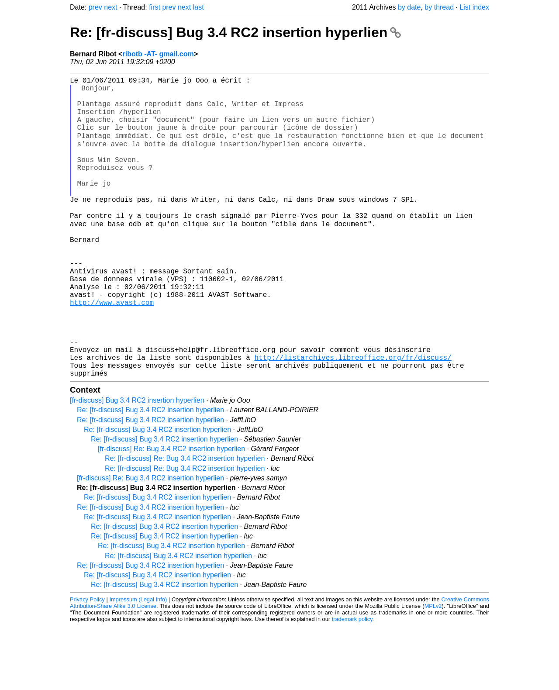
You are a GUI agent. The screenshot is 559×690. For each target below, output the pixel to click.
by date (409, 7)
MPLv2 (433, 670)
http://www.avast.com (112, 350)
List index (474, 7)
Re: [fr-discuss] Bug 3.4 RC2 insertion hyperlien (235, 32)
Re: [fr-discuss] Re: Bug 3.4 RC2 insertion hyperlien (185, 522)
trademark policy (352, 683)
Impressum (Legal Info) (138, 663)
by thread (439, 7)
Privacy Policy (87, 663)
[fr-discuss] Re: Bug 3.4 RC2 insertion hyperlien (171, 513)
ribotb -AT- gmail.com (157, 54)
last (198, 7)
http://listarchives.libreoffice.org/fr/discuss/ (352, 418)
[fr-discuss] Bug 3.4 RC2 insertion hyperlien (137, 464)
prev (95, 7)
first (154, 7)
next (110, 7)
